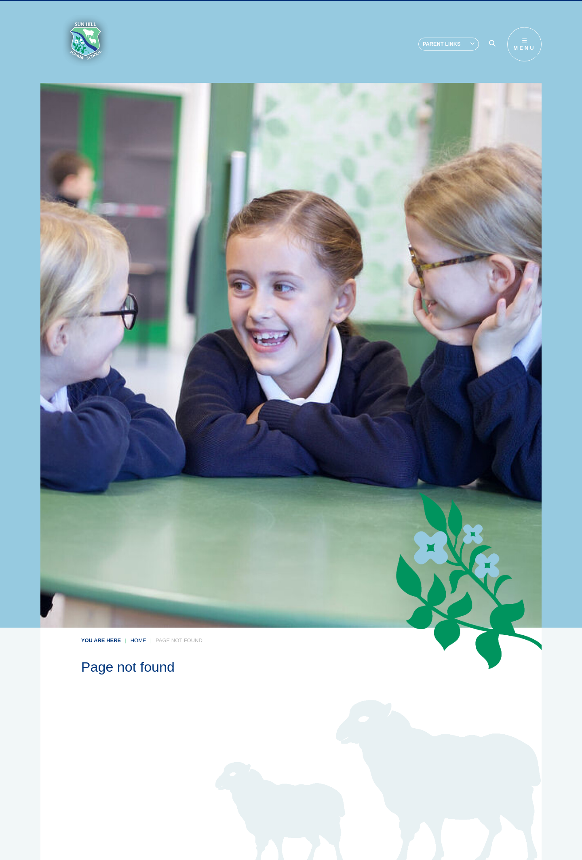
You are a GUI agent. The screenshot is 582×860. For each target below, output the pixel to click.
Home (138, 640)
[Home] (85, 40)
